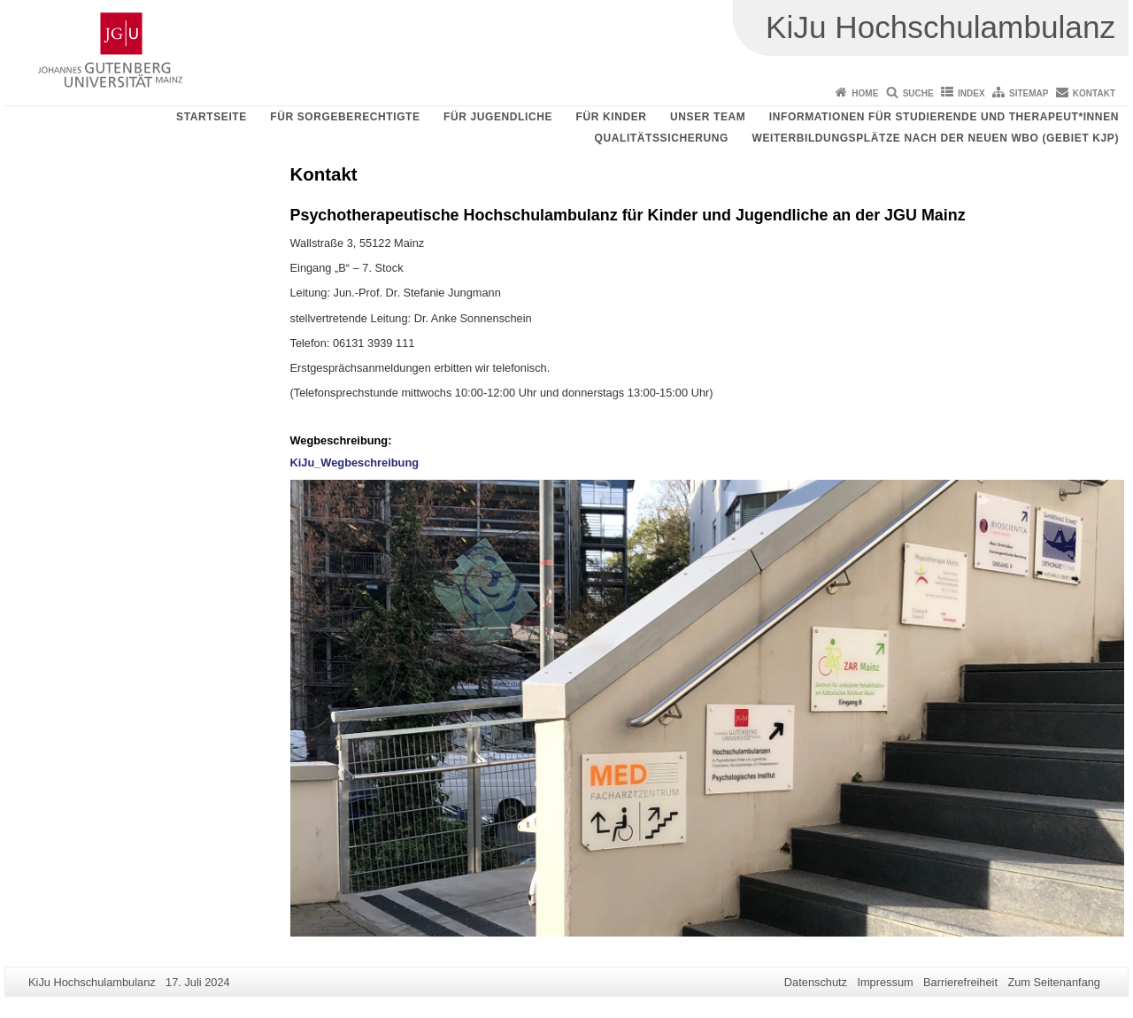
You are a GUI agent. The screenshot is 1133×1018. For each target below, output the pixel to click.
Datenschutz (815, 982)
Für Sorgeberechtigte (345, 117)
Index (971, 93)
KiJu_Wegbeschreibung (355, 462)
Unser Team (707, 117)
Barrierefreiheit (960, 982)
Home (865, 93)
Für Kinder (611, 117)
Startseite (211, 117)
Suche (918, 93)
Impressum (885, 982)
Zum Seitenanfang (1053, 982)
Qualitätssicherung (661, 138)
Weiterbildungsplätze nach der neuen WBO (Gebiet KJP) (935, 138)
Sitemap (1028, 93)
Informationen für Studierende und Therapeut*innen (944, 117)
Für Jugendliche (497, 117)
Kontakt (1094, 93)
